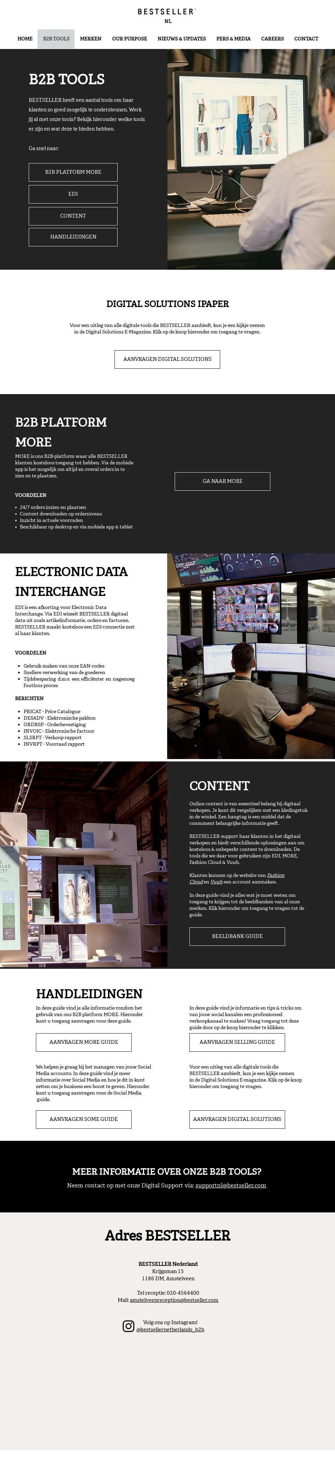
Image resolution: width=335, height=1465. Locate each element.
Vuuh (216, 882)
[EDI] (73, 194)
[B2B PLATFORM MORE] (73, 172)
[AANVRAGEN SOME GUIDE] (84, 1119)
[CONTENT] (73, 216)
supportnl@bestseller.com (231, 1185)
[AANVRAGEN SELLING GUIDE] (237, 1042)
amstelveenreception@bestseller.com (174, 1300)
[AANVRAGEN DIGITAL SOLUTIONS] (167, 359)
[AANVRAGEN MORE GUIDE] (84, 1042)
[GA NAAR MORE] (222, 481)
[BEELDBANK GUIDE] (237, 936)
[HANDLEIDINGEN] (73, 237)
